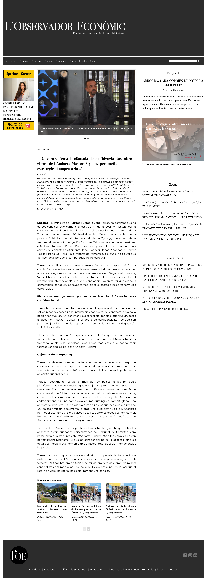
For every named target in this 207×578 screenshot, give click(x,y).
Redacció (41, 517)
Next (131, 102)
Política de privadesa (73, 569)
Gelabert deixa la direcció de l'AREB (167, 309)
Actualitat (43, 149)
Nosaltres (34, 569)
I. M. (44, 174)
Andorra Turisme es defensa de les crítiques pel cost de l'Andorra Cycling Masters (86, 509)
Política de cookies (102, 569)
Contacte (173, 569)
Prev (41, 102)
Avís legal (50, 569)
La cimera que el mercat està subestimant (166, 164)
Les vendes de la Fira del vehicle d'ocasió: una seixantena (52, 509)
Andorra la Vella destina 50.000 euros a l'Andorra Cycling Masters (121, 509)
